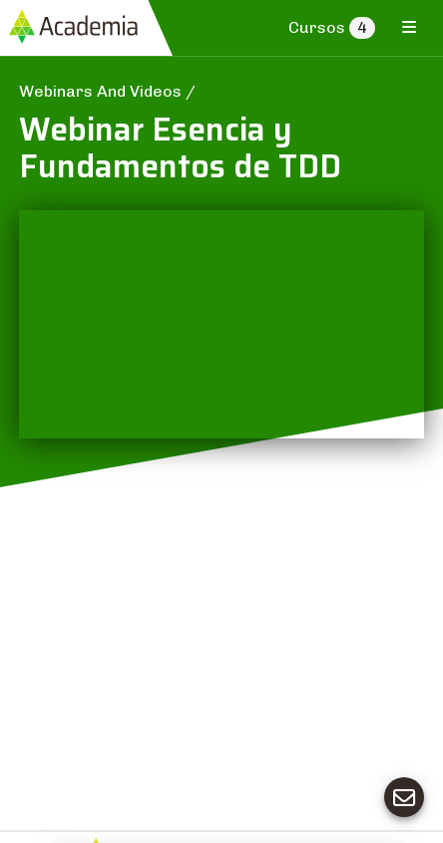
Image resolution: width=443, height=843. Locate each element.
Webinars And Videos (102, 91)
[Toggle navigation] (409, 27)
